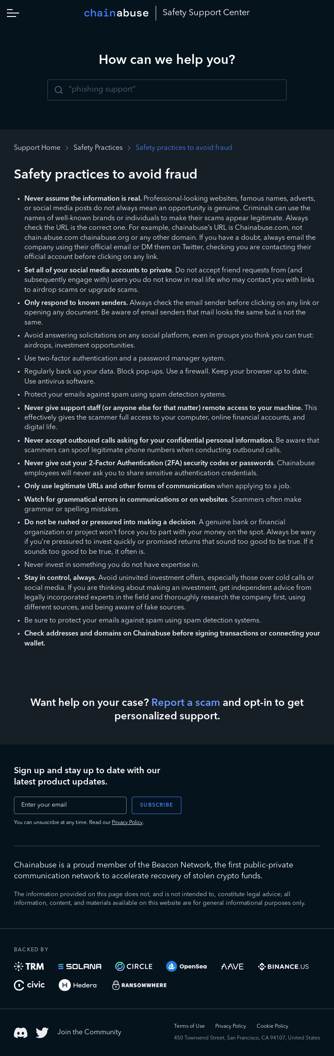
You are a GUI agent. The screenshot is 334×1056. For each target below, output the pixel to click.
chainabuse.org (104, 238)
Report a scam (185, 703)
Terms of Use (189, 1026)
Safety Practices (98, 148)
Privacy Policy (127, 822)
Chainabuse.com (261, 228)
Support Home (37, 148)
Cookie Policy (272, 1026)
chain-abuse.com (51, 238)
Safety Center (206, 13)
